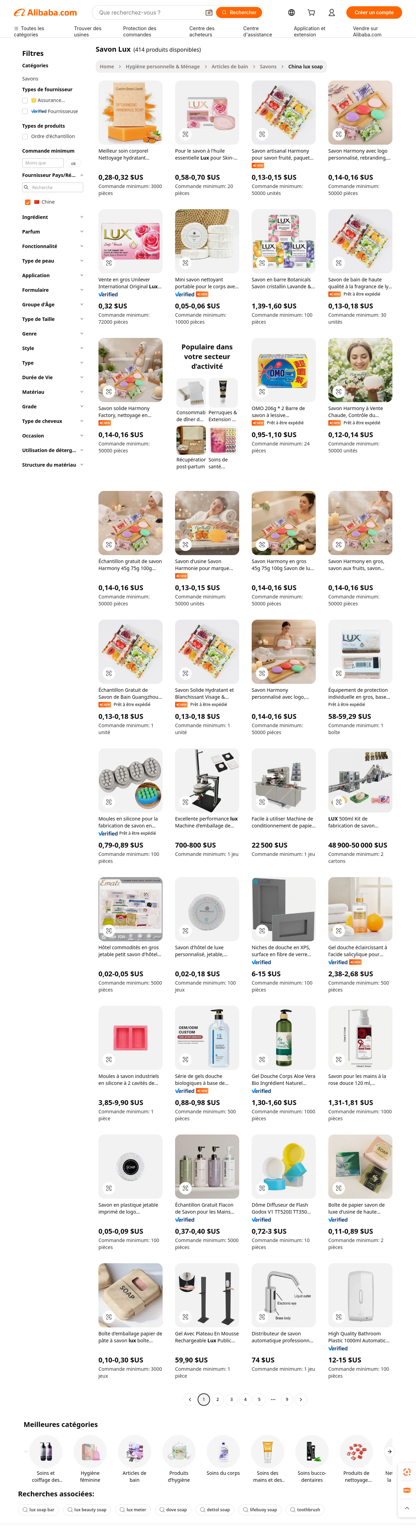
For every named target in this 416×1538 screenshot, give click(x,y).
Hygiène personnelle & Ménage (163, 66)
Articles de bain (230, 66)
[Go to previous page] (190, 1399)
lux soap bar (38, 1510)
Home (107, 66)
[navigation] (52, 725)
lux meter (133, 1510)
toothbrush (305, 1510)
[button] (209, 12)
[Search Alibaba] (149, 12)
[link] (407, 1472)
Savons (268, 66)
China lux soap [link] (305, 66)
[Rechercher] (239, 12)
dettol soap (215, 1510)
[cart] (312, 13)
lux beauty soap (87, 1510)
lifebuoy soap (260, 1510)
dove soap (173, 1510)
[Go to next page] (301, 1399)
